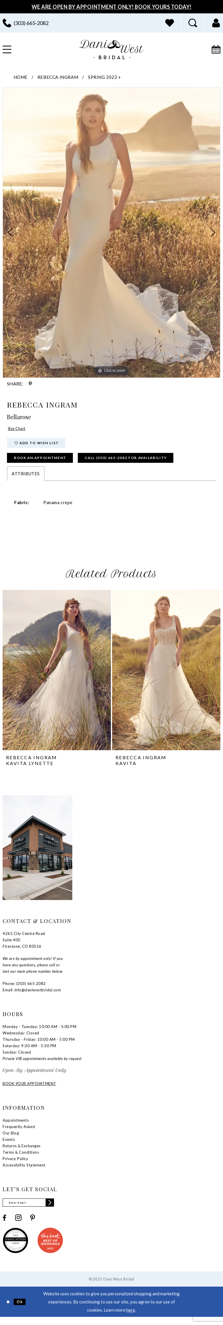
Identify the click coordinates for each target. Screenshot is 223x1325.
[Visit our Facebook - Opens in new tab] (4, 1225)
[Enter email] (33, 1209)
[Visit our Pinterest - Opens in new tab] (32, 1225)
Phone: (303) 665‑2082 (24, 990)
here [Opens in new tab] (130, 1317)
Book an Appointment (46, 463)
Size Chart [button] (18, 429)
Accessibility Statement (24, 1171)
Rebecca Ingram (57, 77)
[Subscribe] (58, 1209)
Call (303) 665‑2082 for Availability (147, 463)
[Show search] (192, 23)
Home (21, 77)
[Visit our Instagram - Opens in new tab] (18, 1225)
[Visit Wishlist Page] (169, 23)
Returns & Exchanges (22, 1152)
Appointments (16, 1126)
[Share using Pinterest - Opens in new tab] (30, 383)
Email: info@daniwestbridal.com (32, 996)
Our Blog (11, 1139)
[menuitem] (169, 23)
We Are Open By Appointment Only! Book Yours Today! (112, 6)
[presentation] (57, 676)
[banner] (111, 49)
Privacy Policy (15, 1165)
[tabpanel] (111, 232)
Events (9, 1145)
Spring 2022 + (104, 77)
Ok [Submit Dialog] (22, 1309)
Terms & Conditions (21, 1158)
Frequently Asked (19, 1133)
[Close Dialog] (8, 1309)
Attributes (26, 480)
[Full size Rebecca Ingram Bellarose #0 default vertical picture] (111, 232)
